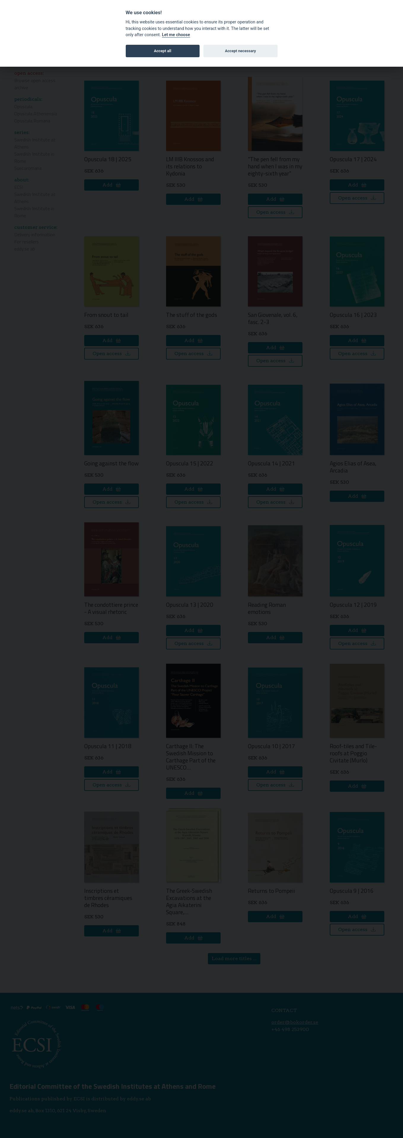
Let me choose (176, 34)
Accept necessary (240, 51)
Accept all (162, 51)
